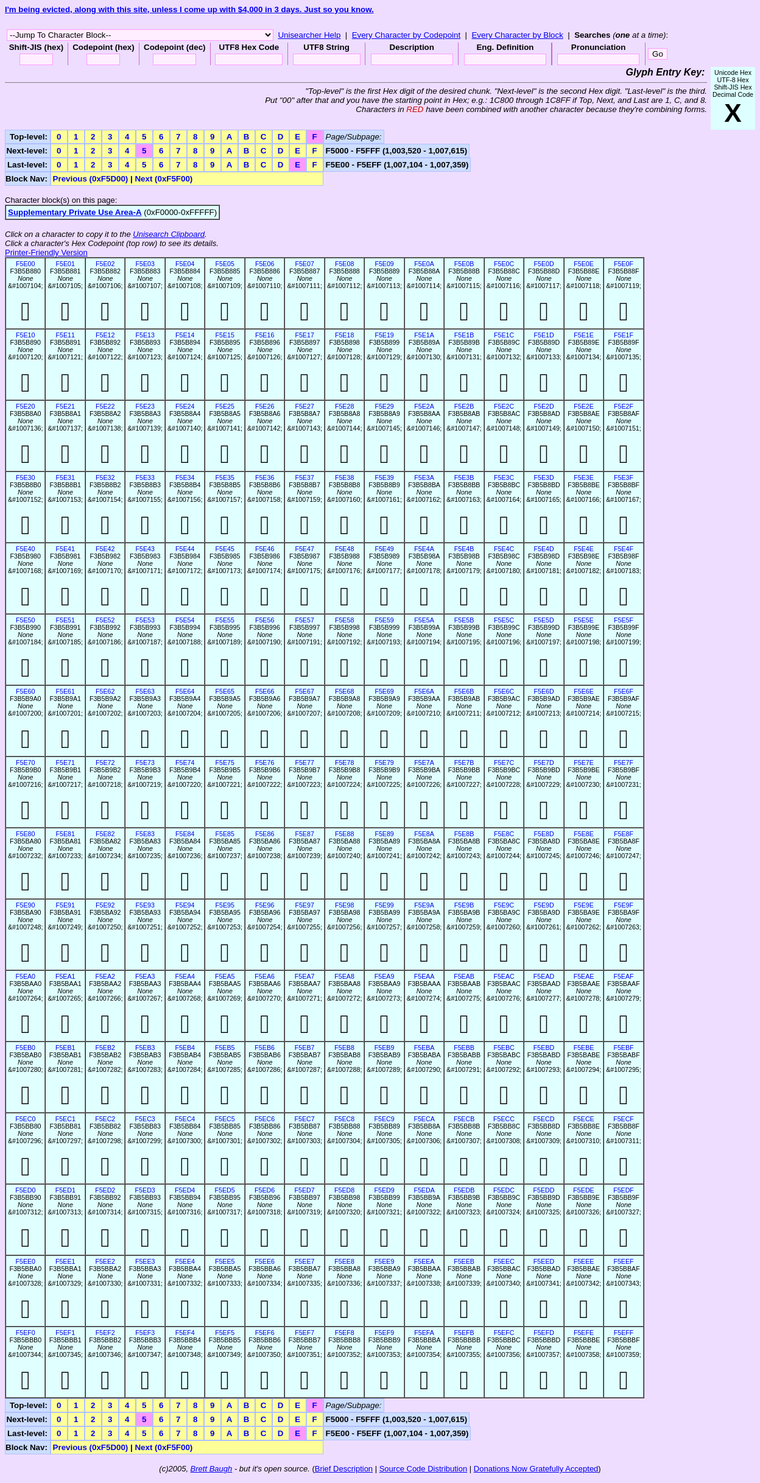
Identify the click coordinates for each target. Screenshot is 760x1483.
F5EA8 (344, 976)
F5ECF (623, 1118)
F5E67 (304, 691)
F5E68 (344, 691)
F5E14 (184, 335)
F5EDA (423, 1190)
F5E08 (344, 263)
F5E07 (304, 263)
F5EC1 (65, 1118)
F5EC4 (185, 1118)
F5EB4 (185, 1047)
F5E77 (304, 762)
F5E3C (504, 477)
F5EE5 (225, 1261)
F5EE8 (344, 1261)
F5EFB (464, 1332)
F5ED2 (105, 1190)
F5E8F (623, 833)
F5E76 (264, 762)
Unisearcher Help (309, 35)
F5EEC (503, 1261)
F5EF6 (265, 1332)
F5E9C (504, 905)
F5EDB (464, 1190)
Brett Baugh (212, 1468)
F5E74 (184, 762)
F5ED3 (145, 1190)
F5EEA (424, 1261)
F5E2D (543, 406)
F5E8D (543, 833)
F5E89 (384, 833)
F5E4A (424, 548)
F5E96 (264, 905)
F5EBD (543, 1047)
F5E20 (25, 406)
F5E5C (504, 620)
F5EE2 (105, 1261)
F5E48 (344, 548)
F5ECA (423, 1118)
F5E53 (144, 620)
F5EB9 (385, 1047)
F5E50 (25, 620)
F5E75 (224, 762)
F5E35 (224, 477)
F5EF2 (105, 1332)
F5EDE (583, 1190)
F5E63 (144, 691)
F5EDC (504, 1190)
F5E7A (424, 762)
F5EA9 (385, 976)
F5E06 (264, 263)
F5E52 (105, 620)
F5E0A (424, 263)
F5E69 (384, 691)
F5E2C (504, 406)
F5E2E (584, 406)
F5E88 (344, 833)
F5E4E (584, 548)
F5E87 (304, 833)
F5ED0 (25, 1190)
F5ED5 (225, 1190)
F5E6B (464, 691)
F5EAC (503, 976)
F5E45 (224, 548)
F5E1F (623, 335)
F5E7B (464, 762)
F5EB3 (145, 1047)
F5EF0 (25, 1332)
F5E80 (25, 833)
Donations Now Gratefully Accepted (536, 1468)
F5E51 (65, 620)
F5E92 (105, 905)
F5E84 (184, 833)
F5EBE (584, 1047)
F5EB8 (344, 1047)
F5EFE (584, 1332)
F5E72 (105, 762)
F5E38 (344, 477)
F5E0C (504, 263)
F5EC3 (145, 1118)
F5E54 (184, 620)
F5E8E (584, 833)
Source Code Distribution (423, 1468)
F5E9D (543, 905)
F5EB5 (225, 1047)
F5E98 (344, 905)
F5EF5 (224, 1332)
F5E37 (304, 477)
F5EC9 (385, 1118)
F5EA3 (145, 976)
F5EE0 (25, 1261)
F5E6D (543, 691)
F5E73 (144, 762)
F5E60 (25, 691)
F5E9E (584, 905)
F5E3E (584, 477)
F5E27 (304, 406)
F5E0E (584, 263)
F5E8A (424, 833)
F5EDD (544, 1190)
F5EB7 (305, 1047)
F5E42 (105, 548)
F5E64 (184, 691)
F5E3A (424, 477)
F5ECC (504, 1118)
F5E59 (384, 620)
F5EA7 (305, 976)
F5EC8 (344, 1118)
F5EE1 (65, 1261)
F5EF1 (65, 1332)
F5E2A (424, 406)
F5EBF (623, 1047)
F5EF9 (384, 1332)
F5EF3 (145, 1332)
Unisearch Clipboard (169, 234)
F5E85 (224, 833)
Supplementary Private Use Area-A (75, 212)
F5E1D (543, 335)
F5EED (543, 1261)
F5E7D (543, 762)
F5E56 (264, 620)
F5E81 (65, 833)
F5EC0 (25, 1118)
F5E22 (105, 406)
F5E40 (25, 548)
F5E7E (584, 762)
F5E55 (224, 620)
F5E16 (264, 335)
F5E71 (65, 762)
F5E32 (105, 477)
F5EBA (424, 1047)
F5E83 (144, 833)
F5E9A (424, 905)
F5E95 (224, 905)
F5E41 (65, 548)
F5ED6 (265, 1190)
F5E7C (504, 762)
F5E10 (25, 335)
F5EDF (623, 1190)
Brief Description (344, 1468)
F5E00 (25, 263)
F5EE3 (145, 1261)
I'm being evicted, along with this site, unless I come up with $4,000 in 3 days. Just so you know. (189, 9)
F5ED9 (385, 1190)
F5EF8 (344, 1332)
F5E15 (224, 335)
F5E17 (304, 335)
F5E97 (304, 905)
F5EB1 (65, 1047)
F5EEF (623, 1261)
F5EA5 (225, 976)
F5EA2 (105, 976)
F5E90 (25, 905)
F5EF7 (304, 1332)
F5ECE (583, 1118)
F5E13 (144, 335)
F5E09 (384, 263)
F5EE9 (385, 1261)
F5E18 (344, 335)
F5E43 (144, 548)
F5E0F (623, 263)
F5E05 (224, 263)
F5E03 (144, 263)
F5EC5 (225, 1118)
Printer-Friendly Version (46, 252)
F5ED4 (185, 1190)
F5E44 (184, 548)
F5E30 (25, 477)
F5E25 (224, 406)
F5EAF (623, 976)
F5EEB (464, 1261)
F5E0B (464, 263)
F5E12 (105, 335)
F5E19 (384, 335)
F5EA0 (25, 976)
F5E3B (464, 477)
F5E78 (344, 762)
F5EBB (464, 1047)
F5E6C (504, 691)
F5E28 (344, 406)
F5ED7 (305, 1190)
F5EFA (424, 1332)
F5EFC (504, 1332)
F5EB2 (105, 1047)
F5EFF (624, 1332)
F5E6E (584, 691)
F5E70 (25, 762)
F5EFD (543, 1332)
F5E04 (184, 263)
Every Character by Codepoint (406, 35)
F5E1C (504, 335)
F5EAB (464, 976)
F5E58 (344, 620)
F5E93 (144, 905)
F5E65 (224, 691)
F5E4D (543, 548)
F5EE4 (185, 1261)
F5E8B (464, 833)
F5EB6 (265, 1047)
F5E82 (105, 833)
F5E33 (144, 477)
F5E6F (623, 691)
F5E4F (623, 548)
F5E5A (424, 620)
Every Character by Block (517, 35)
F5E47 (304, 548)
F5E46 (264, 548)
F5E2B (464, 406)
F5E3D (543, 477)
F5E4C (504, 548)
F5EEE (584, 1261)
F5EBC (503, 1047)
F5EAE (584, 976)
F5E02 (105, 263)
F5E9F (623, 905)
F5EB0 (25, 1047)
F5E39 (384, 477)
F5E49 (384, 548)
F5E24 (184, 406)
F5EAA (424, 976)
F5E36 (264, 477)
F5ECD (544, 1118)
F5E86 (264, 833)
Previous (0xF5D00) (90, 178)
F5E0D (543, 263)
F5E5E (584, 620)
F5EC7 (305, 1118)
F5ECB (464, 1118)
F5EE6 (265, 1261)
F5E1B (464, 335)
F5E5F (623, 620)
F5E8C (504, 833)
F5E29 (384, 406)
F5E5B (464, 620)
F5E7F (623, 762)
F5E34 (184, 477)
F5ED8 (344, 1190)
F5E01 (65, 263)
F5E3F (623, 477)
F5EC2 (105, 1118)
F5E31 (65, 477)
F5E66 (264, 691)
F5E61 (65, 691)
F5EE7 (305, 1261)
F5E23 (144, 406)
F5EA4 (185, 976)
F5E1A (424, 335)
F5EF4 (185, 1332)
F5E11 (65, 335)
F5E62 (105, 691)
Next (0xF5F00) (163, 178)
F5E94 (184, 905)
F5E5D (543, 620)
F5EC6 (265, 1118)
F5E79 (384, 762)
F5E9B (464, 905)
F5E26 (264, 406)
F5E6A (424, 691)
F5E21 (65, 406)
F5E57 (304, 620)
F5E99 (384, 905)
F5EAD (543, 976)
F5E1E (584, 335)
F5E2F (623, 406)
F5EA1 (65, 976)
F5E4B (464, 548)
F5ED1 (65, 1190)
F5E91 (65, 905)
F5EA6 (265, 976)
